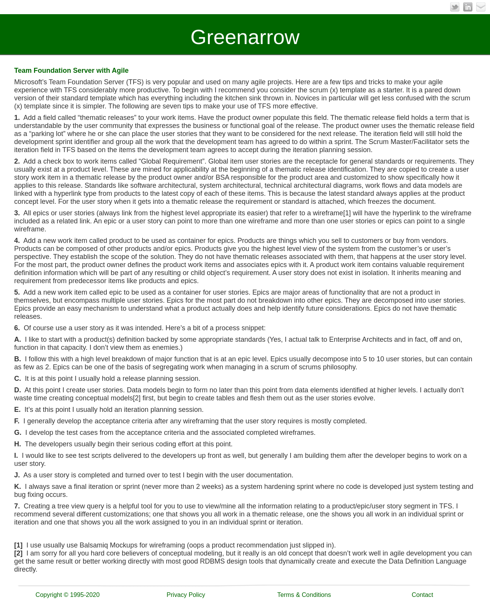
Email (480, 6)
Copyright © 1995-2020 (68, 594)
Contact (422, 594)
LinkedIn (467, 6)
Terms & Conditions (304, 594)
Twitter (454, 6)
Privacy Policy (186, 594)
